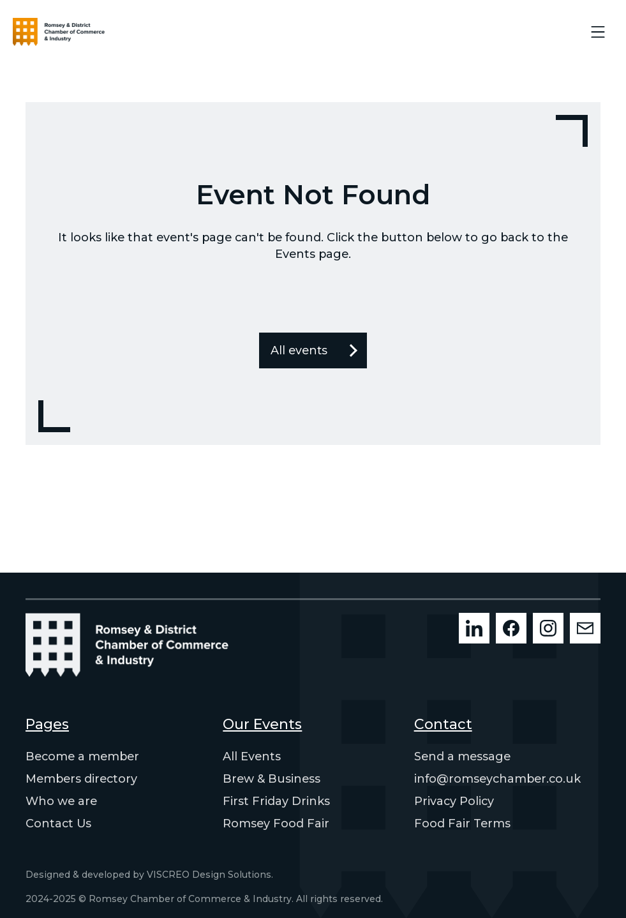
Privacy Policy (454, 801)
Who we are (61, 801)
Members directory (81, 779)
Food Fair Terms (462, 823)
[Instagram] (548, 628)
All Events (252, 756)
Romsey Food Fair (276, 823)
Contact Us (58, 823)
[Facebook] (511, 628)
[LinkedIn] (474, 628)
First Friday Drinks (276, 801)
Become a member (82, 756)
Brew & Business (271, 779)
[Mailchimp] (585, 628)
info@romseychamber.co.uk (497, 779)
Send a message (462, 756)
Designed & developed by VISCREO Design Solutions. (149, 874)
